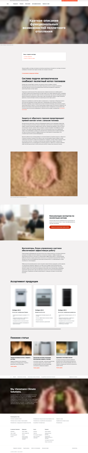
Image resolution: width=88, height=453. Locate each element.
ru (10, 376)
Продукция (15, 3)
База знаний (27, 3)
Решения (21, 3)
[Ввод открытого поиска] (77, 4)
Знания (14, 376)
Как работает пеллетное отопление (48, 376)
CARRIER (21, 451)
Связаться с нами (46, 3)
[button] (73, 377)
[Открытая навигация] (8, 4)
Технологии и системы (22, 376)
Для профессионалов (36, 3)
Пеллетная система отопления (34, 376)
